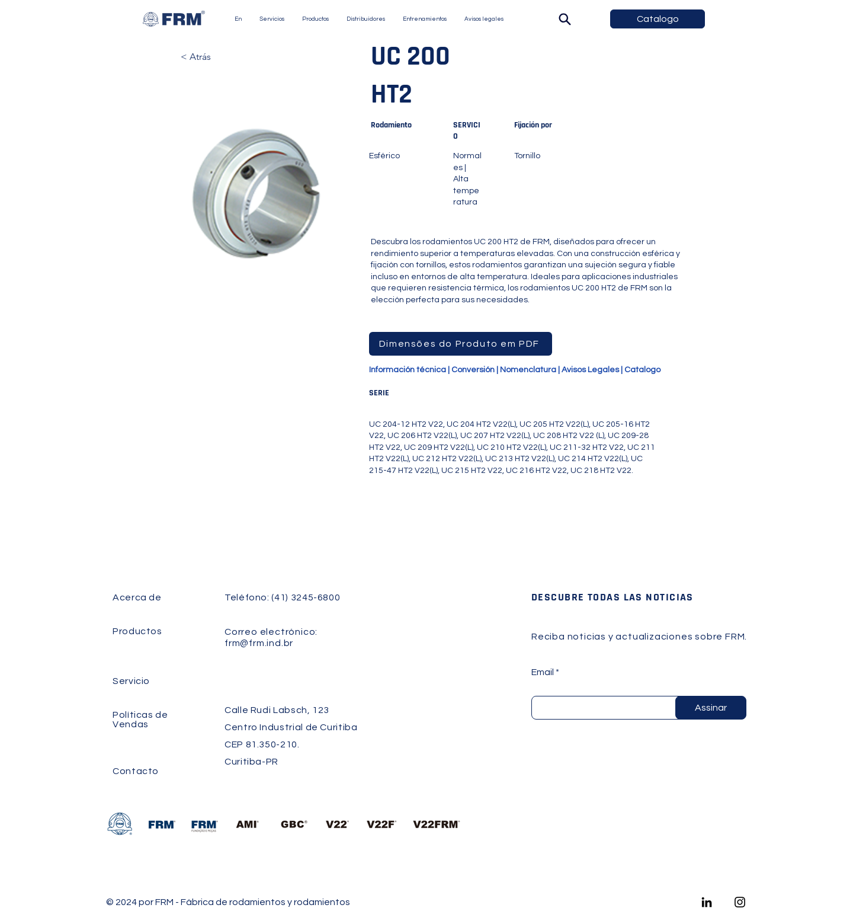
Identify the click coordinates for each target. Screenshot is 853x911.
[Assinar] (710, 708)
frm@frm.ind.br (259, 643)
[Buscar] (564, 19)
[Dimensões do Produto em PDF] (460, 344)
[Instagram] (740, 902)
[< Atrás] (220, 57)
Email (542, 672)
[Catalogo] (657, 18)
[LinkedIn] (707, 902)
